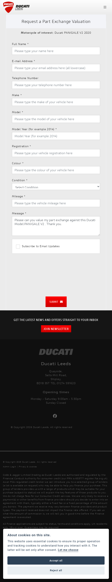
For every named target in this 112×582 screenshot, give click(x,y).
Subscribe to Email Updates (38, 246)
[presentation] (56, 273)
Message (19, 213)
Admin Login (9, 466)
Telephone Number (25, 78)
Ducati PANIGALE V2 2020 (56, 32)
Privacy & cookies (28, 466)
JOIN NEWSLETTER (56, 329)
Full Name (20, 44)
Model (17, 112)
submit (56, 302)
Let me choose (68, 550)
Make (17, 95)
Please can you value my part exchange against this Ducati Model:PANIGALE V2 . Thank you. (56, 226)
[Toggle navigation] (105, 7)
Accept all (55, 560)
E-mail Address (23, 61)
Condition (20, 180)
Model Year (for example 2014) (34, 129)
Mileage (19, 196)
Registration (21, 146)
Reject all (56, 570)
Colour (18, 163)
